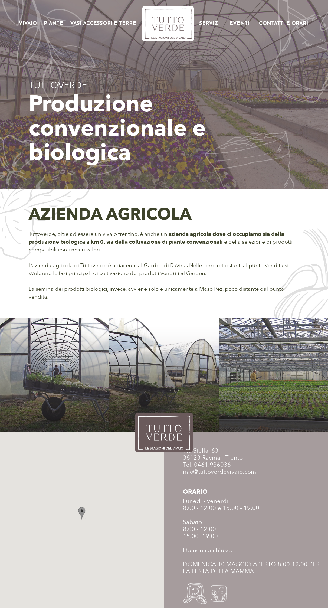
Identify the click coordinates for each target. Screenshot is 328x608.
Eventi (239, 23)
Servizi (209, 23)
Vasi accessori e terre (103, 23)
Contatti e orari (283, 23)
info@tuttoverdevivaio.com (219, 472)
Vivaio (28, 23)
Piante (53, 23)
